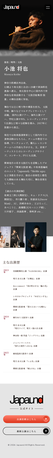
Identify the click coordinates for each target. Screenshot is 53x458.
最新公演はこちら (33, 431)
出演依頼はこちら (33, 419)
